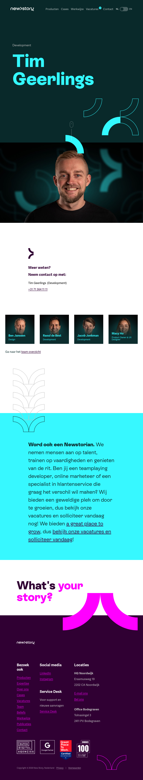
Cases (65, 9)
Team (20, 707)
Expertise (23, 683)
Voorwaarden (74, 768)
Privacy (60, 768)
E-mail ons (81, 693)
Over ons (23, 689)
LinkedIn (45, 673)
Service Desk (48, 711)
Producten (52, 9)
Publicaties (24, 724)
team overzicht (31, 353)
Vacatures (23, 701)
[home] (22, 9)
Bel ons (79, 699)
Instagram (46, 679)
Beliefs (21, 712)
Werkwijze (77, 9)
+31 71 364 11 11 (38, 289)
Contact (108, 9)
